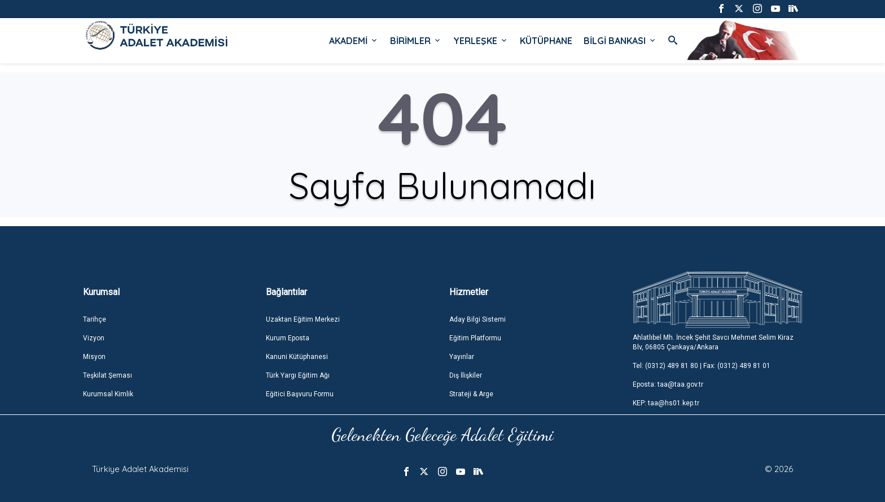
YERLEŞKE (481, 40)
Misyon (94, 357)
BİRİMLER (416, 40)
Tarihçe (94, 319)
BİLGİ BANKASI (620, 40)
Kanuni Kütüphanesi (297, 357)
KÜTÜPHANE (546, 40)
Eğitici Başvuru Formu (300, 394)
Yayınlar (461, 357)
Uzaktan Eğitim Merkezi (303, 319)
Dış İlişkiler (465, 375)
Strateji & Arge (471, 394)
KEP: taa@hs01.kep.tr (666, 403)
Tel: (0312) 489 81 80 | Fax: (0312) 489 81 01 (701, 366)
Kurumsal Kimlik (108, 394)
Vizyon (93, 338)
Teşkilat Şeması (107, 375)
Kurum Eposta (287, 338)
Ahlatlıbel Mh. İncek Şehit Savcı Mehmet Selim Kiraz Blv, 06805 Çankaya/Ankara (713, 342)
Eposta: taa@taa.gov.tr (668, 384)
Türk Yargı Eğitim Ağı (298, 375)
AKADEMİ (354, 40)
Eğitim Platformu (475, 338)
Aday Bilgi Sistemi (477, 319)
